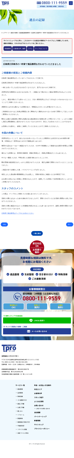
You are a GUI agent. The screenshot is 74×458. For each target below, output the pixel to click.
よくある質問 (38, 401)
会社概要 (37, 412)
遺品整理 (20, 388)
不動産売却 (20, 425)
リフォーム (20, 414)
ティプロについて (41, 48)
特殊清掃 (20, 396)
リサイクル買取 (22, 429)
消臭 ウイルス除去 (23, 432)
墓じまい (20, 410)
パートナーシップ (40, 416)
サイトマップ (38, 424)
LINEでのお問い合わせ (43, 408)
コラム (30, 48)
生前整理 (20, 392)
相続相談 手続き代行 (23, 421)
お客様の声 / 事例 (19, 48)
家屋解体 (20, 418)
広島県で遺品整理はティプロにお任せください (18, 213)
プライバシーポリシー (42, 428)
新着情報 (8, 48)
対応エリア (38, 389)
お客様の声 (38, 393)
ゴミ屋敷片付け (22, 399)
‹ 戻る (4, 224)
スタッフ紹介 (38, 397)
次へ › (69, 224)
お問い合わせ (38, 405)
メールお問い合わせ (37, 330)
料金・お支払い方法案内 (42, 384)
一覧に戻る (37, 233)
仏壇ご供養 (20, 407)
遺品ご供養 (20, 403)
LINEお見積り (37, 319)
